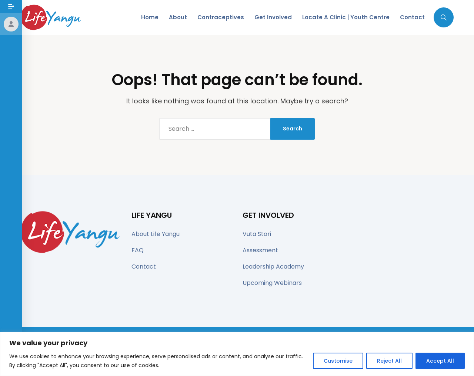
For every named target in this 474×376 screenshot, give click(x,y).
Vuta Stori (257, 234)
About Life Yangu (155, 234)
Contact (143, 266)
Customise (338, 361)
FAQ (137, 250)
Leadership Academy (273, 266)
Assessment (260, 250)
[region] (237, 354)
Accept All (440, 361)
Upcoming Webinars (272, 283)
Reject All (389, 361)
